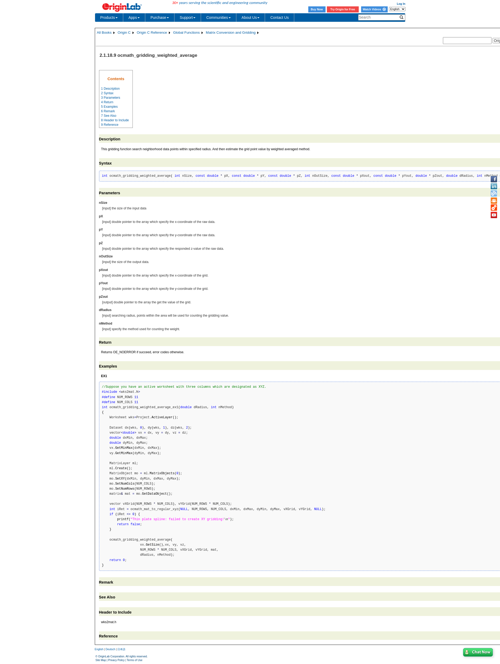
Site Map (101, 660)
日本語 (121, 649)
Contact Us (279, 17)
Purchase (160, 17)
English (99, 649)
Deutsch (110, 649)
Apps (134, 17)
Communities (218, 17)
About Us (251, 17)
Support (187, 17)
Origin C (124, 33)
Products (109, 17)
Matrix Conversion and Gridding (230, 33)
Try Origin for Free (342, 9)
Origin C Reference (152, 33)
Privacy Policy (116, 660)
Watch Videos (374, 9)
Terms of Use (134, 660)
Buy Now (317, 9)
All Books (104, 33)
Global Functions (186, 33)
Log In (401, 3)
